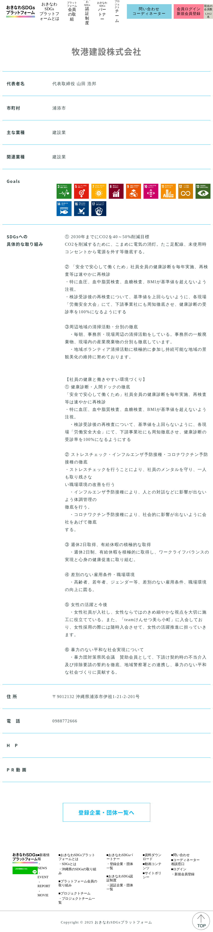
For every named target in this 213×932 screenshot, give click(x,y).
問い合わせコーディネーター (149, 11)
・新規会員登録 (182, 874)
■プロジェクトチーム (74, 893)
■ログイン (179, 869)
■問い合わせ (180, 855)
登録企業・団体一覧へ (106, 812)
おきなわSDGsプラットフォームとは (49, 11)
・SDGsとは (67, 864)
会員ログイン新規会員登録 (188, 11)
